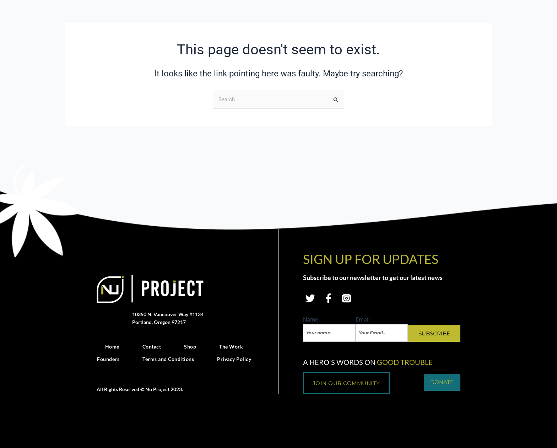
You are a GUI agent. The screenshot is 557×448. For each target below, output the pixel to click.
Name (310, 323)
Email (363, 323)
